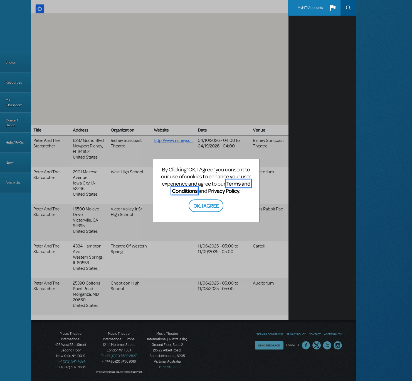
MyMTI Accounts (310, 8)
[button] (333, 8)
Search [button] (348, 8)
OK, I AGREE (206, 205)
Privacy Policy (223, 190)
